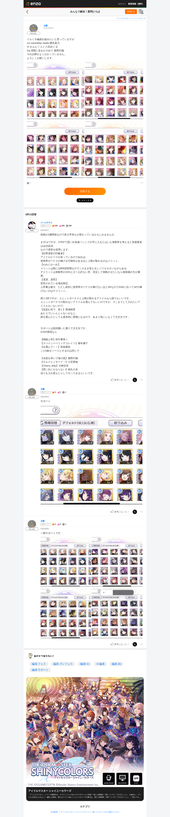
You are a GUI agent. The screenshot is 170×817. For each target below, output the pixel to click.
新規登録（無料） (136, 4)
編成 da (116, 663)
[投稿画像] (55, 91)
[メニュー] (142, 183)
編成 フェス (39, 663)
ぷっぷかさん (46, 222)
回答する (85, 191)
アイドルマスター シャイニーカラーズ (131, 18)
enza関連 (54, 812)
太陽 (45, 25)
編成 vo (84, 663)
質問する (131, 11)
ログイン (122, 4)
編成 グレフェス (63, 663)
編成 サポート (40, 669)
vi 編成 (100, 663)
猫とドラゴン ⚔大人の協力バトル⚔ (105, 812)
